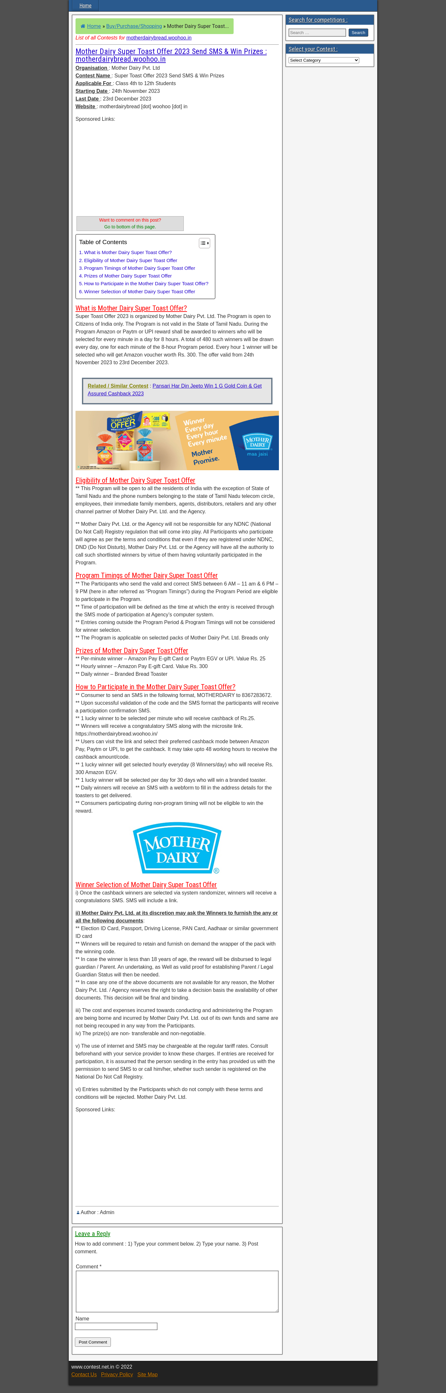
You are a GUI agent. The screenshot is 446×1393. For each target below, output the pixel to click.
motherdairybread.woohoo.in (159, 37)
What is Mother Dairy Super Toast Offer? (128, 252)
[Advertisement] (130, 168)
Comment (89, 1266)
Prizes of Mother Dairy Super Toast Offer (128, 275)
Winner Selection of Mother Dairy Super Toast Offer (139, 291)
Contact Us (84, 1382)
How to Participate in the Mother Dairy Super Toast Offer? (146, 283)
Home (85, 6)
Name (82, 1326)
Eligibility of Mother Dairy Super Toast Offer (130, 260)
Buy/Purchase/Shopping (134, 26)
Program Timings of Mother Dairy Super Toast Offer (139, 268)
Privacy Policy (117, 1382)
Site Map (147, 1382)
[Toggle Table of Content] (201, 243)
